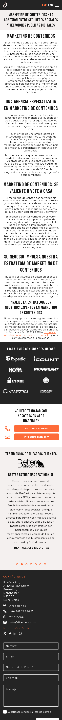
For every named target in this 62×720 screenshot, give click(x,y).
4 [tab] (31, 564)
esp (44, 5)
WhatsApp (13, 617)
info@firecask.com (36, 436)
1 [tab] (17, 564)
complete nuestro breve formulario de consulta (30, 334)
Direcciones (14, 606)
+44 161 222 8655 (36, 428)
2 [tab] (22, 564)
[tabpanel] (31, 504)
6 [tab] (40, 564)
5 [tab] (36, 564)
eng (50, 5)
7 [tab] (45, 564)
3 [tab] (26, 564)
